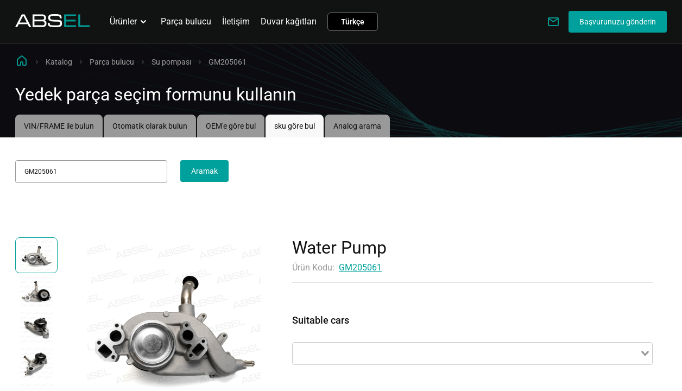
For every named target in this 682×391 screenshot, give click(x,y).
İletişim (236, 21)
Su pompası (171, 62)
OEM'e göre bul (231, 126)
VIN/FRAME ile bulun (59, 126)
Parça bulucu (186, 21)
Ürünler (130, 21)
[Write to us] (553, 21)
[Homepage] (52, 24)
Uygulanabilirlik (322, 332)
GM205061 (360, 267)
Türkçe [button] (352, 21)
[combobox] (472, 353)
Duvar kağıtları (289, 21)
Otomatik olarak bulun (149, 126)
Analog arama (357, 126)
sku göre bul (294, 126)
